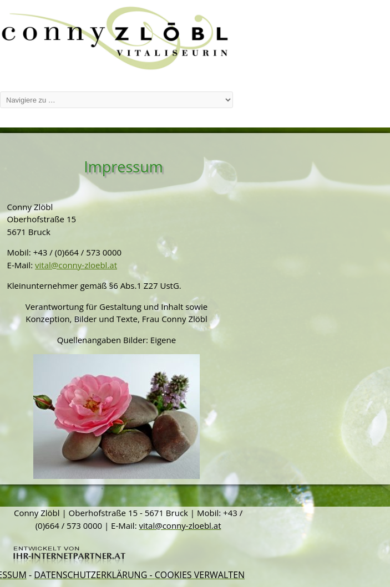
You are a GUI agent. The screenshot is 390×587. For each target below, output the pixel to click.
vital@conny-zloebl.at (76, 264)
